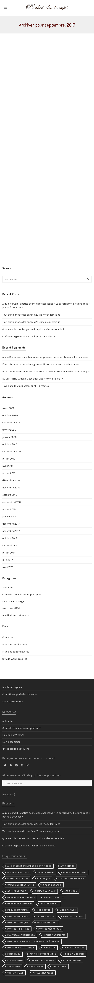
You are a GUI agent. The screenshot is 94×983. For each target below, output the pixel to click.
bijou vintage (46, 872)
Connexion (8, 637)
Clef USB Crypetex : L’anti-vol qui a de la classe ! (29, 336)
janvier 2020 (9, 436)
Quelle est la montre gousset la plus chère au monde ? (33, 329)
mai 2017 (7, 567)
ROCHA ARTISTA (11, 378)
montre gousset (47, 922)
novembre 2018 (11, 487)
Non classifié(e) (11, 608)
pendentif (49, 948)
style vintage (15, 973)
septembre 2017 (11, 545)
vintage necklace (43, 973)
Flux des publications (14, 644)
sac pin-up (13, 966)
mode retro (44, 910)
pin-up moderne (74, 954)
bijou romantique (18, 872)
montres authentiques (21, 935)
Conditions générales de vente (19, 694)
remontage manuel (43, 960)
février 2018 (9, 509)
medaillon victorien (19, 904)
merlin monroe (50, 904)
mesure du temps (17, 910)
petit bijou (14, 954)
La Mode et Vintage (13, 601)
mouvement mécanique (20, 948)
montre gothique (17, 922)
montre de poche (73, 916)
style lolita (59, 966)
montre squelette (54, 935)
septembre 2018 (11, 502)
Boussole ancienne (74, 872)
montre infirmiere (18, 929)
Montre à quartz (49, 941)
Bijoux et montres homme (17, 371)
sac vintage (36, 966)
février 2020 (9, 429)
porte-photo (15, 960)
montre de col (45, 916)
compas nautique (45, 891)
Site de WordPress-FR (14, 658)
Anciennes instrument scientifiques (29, 866)
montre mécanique (49, 929)
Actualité (7, 587)
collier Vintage (16, 891)
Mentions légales (12, 687)
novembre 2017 (11, 530)
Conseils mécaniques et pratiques (21, 594)
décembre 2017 (11, 523)
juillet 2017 (8, 552)
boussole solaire (17, 878)
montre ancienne (17, 916)
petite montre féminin (43, 954)
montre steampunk (18, 941)
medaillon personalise (21, 897)
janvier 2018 (9, 516)
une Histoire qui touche (15, 615)
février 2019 (9, 473)
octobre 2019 (9, 444)
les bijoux (71, 891)
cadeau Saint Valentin (20, 885)
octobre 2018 (9, 494)
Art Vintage (67, 866)
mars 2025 (8, 408)
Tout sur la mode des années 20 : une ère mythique (31, 321)
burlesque (43, 878)
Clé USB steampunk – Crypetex (31, 385)
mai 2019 (7, 465)
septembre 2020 (11, 422)
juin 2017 (7, 559)
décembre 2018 (11, 480)
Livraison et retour (12, 701)
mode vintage (68, 910)
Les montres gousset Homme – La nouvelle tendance (58, 356)
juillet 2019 (8, 458)
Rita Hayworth (72, 960)
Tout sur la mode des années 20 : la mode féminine (31, 314)
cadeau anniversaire (71, 878)
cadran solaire (52, 885)
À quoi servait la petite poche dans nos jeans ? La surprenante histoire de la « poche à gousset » (46, 305)
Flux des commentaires (15, 651)
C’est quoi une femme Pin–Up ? (44, 378)
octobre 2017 (9, 538)
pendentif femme (75, 948)
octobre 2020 (10, 415)
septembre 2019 (11, 451)
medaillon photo (54, 897)
